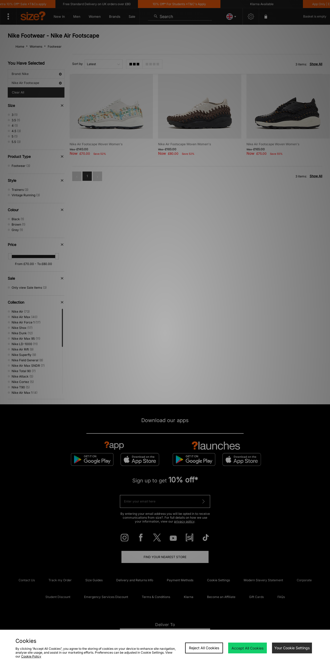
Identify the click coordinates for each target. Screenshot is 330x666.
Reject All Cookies (204, 648)
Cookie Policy (31, 656)
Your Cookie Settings (292, 648)
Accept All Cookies (247, 648)
